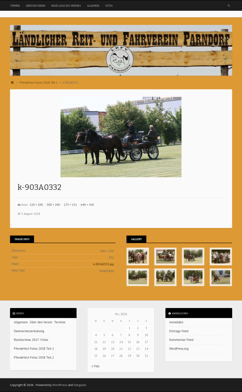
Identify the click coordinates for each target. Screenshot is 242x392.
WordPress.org (178, 349)
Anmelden (176, 322)
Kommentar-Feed (181, 340)
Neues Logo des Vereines (66, 5)
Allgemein (93, 5)
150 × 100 (36, 204)
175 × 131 (70, 204)
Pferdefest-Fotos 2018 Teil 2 (34, 357)
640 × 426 (87, 204)
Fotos (109, 5)
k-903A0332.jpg (103, 264)
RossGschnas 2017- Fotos (31, 340)
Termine (15, 5)
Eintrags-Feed (178, 331)
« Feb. (96, 366)
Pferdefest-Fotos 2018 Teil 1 (34, 349)
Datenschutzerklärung (29, 331)
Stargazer (80, 385)
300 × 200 (53, 204)
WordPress (59, 385)
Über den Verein (35, 5)
